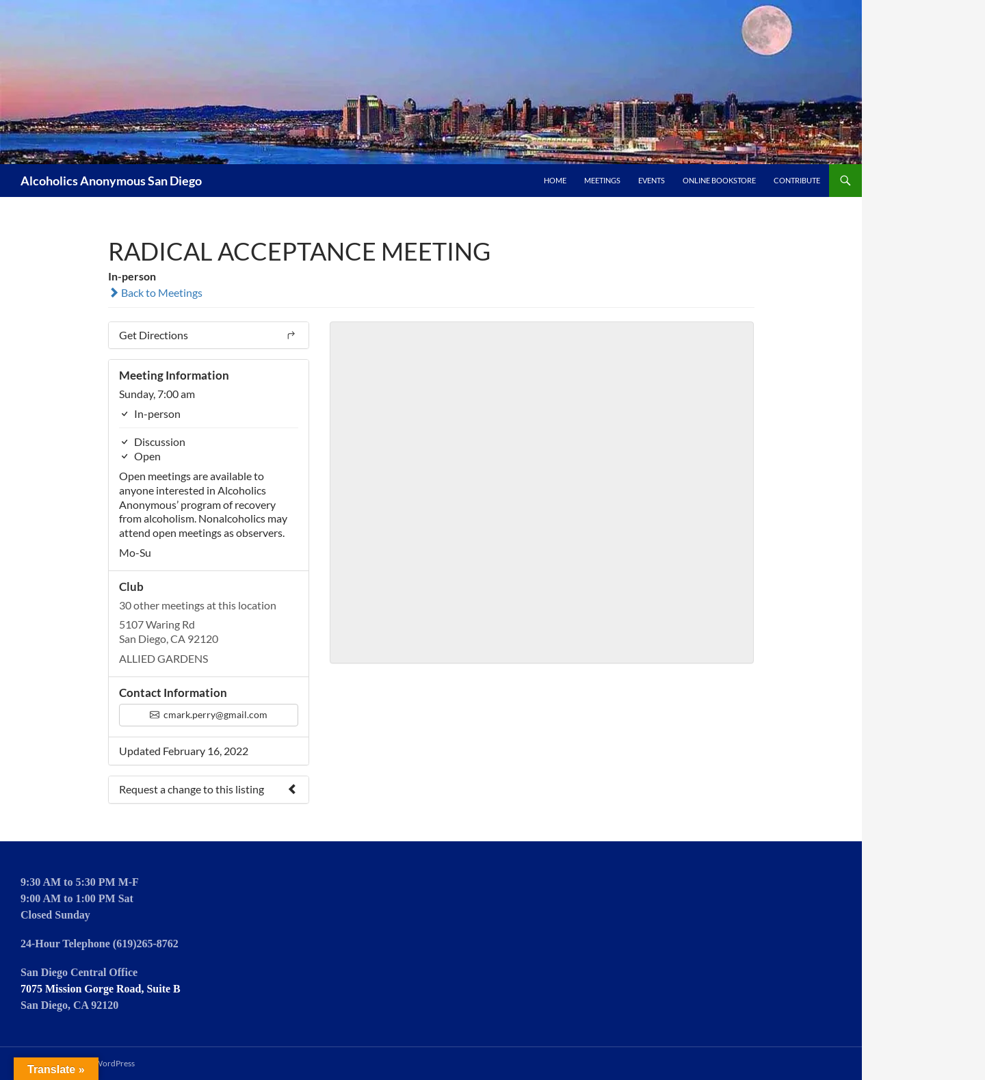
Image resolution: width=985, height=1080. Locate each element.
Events (651, 180)
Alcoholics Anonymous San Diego (111, 180)
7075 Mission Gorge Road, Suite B (101, 989)
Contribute (797, 180)
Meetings (602, 180)
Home (555, 180)
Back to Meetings (155, 292)
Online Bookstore (719, 180)
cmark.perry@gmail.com (208, 714)
